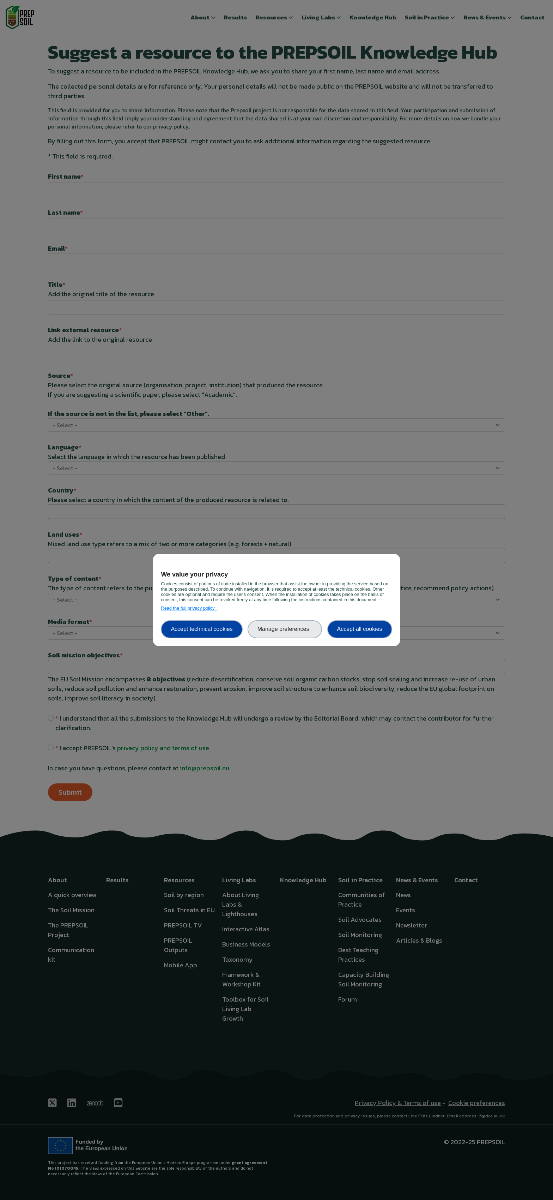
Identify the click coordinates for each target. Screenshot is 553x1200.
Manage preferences (284, 629)
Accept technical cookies (201, 629)
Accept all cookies (359, 629)
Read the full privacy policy (189, 608)
